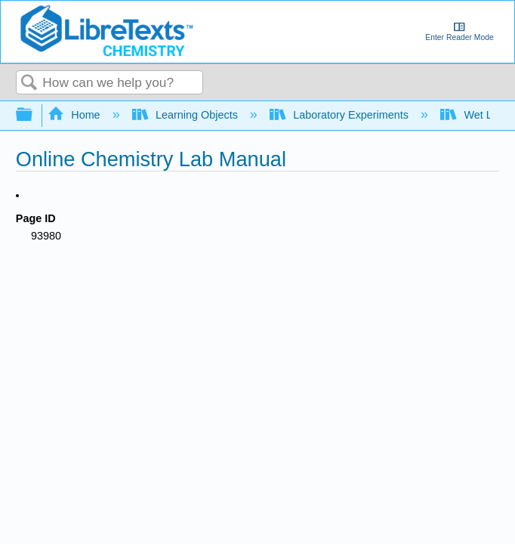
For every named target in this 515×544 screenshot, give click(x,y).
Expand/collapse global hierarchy (33, 115)
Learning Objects (186, 115)
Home (75, 115)
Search (29, 83)
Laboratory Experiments (341, 115)
